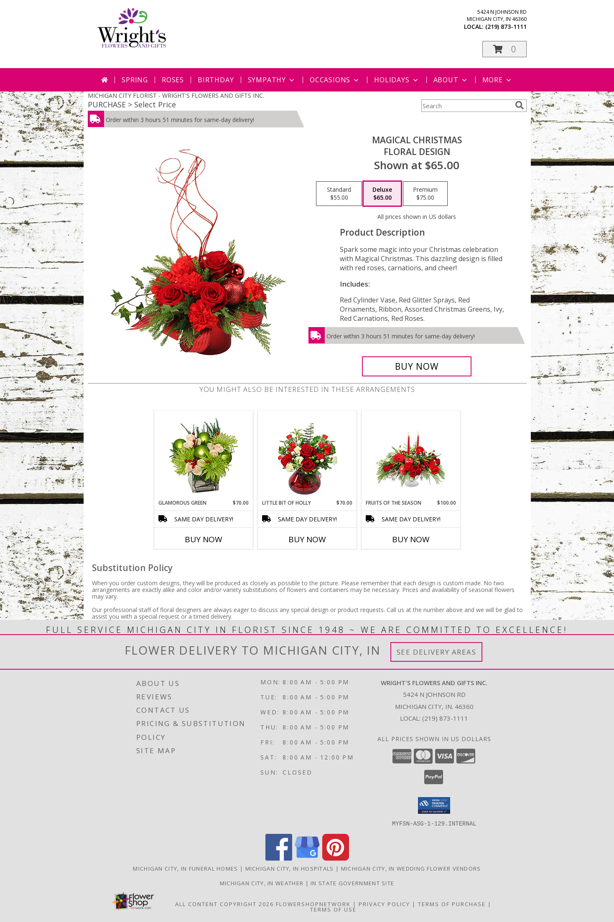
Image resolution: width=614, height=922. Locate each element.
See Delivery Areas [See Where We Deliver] (436, 652)
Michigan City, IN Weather (262, 882)
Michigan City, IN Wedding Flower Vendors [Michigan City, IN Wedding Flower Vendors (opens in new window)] (411, 868)
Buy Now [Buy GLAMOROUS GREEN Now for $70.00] (203, 539)
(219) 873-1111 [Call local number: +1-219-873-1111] (506, 26)
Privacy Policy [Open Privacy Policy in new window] (384, 903)
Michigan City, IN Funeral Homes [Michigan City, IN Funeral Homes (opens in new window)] (185, 868)
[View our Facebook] (278, 858)
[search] (519, 105)
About (451, 79)
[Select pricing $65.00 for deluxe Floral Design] (382, 194)
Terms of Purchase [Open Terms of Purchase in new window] (452, 903)
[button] (504, 49)
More (497, 79)
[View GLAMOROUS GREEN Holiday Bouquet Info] (203, 455)
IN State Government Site (352, 882)
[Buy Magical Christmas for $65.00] (417, 366)
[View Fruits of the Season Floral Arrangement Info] (411, 455)
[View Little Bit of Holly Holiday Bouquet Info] (307, 455)
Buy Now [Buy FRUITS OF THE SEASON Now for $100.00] (411, 539)
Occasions (335, 79)
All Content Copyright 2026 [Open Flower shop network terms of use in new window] (224, 903)
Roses (173, 79)
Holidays (396, 79)
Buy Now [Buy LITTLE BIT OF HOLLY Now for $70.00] (307, 539)
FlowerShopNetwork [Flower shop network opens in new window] (313, 903)
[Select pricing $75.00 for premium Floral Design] (425, 194)
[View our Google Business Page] (307, 858)
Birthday (216, 79)
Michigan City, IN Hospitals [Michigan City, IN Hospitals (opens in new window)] (289, 868)
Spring (135, 79)
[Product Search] (466, 106)
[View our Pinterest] (335, 858)
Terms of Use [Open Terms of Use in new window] (333, 909)
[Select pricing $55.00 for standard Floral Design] (339, 194)
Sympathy (272, 79)
